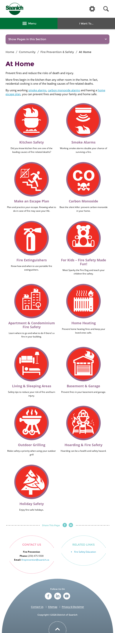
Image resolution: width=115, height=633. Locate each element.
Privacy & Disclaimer (73, 606)
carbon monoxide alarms (64, 90)
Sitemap (52, 606)
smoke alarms (37, 90)
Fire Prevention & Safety (57, 52)
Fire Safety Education (85, 551)
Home (10, 52)
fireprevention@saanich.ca (35, 559)
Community (27, 52)
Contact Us (37, 606)
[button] (106, 9)
